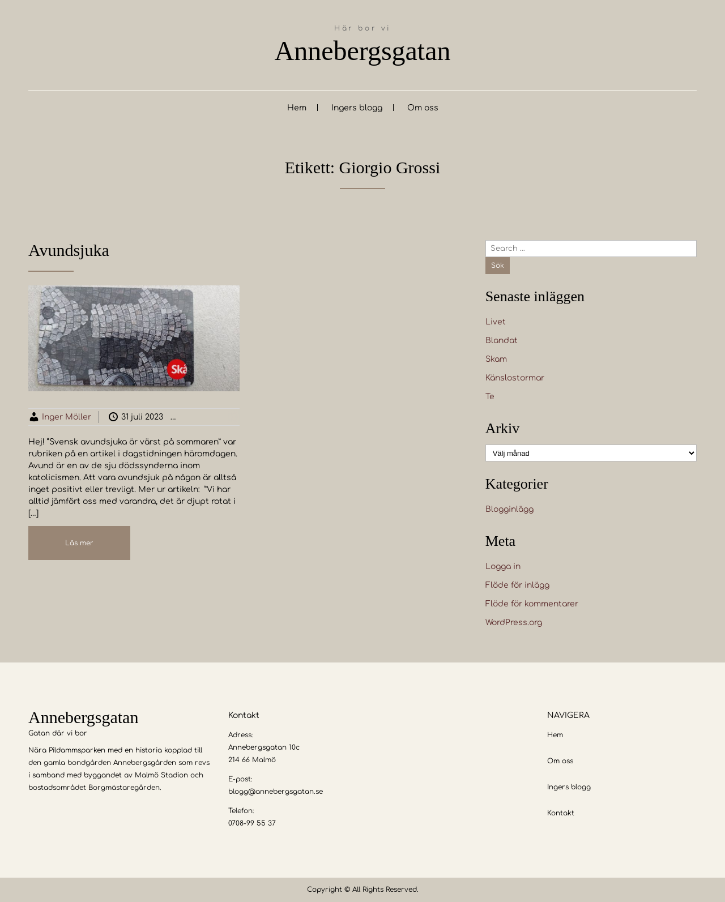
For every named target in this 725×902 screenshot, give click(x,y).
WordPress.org (513, 622)
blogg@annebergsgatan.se (275, 792)
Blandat (501, 340)
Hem (296, 108)
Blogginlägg (217, 417)
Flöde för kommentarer (531, 604)
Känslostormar (514, 378)
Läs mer (79, 543)
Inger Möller (66, 417)
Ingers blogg (356, 108)
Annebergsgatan (362, 51)
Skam (496, 359)
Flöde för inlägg (517, 585)
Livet (495, 322)
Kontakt (560, 813)
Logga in (503, 566)
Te (489, 396)
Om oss (422, 108)
